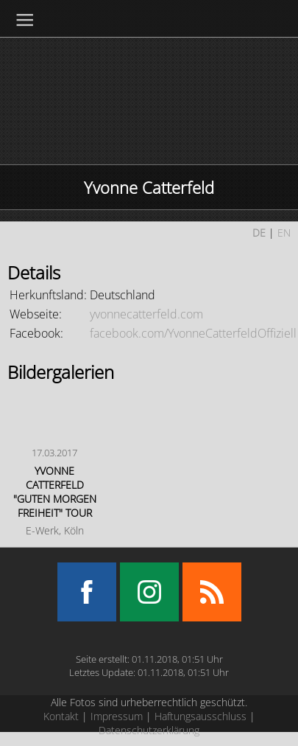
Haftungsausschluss (200, 716)
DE (259, 233)
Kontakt (61, 716)
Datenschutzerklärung (149, 730)
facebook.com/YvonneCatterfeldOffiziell (193, 333)
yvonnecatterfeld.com (146, 314)
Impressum (117, 716)
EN (284, 233)
